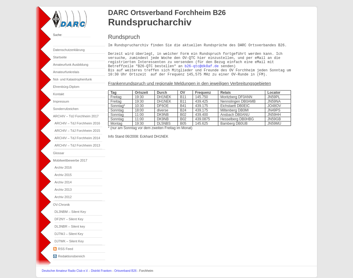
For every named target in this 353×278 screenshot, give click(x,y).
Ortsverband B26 (125, 270)
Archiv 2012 (63, 197)
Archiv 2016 (63, 167)
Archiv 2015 (63, 175)
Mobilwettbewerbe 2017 (70, 160)
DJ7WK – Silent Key (69, 241)
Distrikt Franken (101, 270)
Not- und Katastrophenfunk (72, 79)
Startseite (60, 57)
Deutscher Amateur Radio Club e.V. (65, 270)
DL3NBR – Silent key (70, 226)
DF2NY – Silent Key (69, 219)
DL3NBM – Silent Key (70, 211)
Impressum (61, 101)
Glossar (58, 153)
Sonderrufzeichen (66, 109)
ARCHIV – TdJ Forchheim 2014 (77, 138)
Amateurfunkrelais (66, 72)
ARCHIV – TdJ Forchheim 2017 (76, 116)
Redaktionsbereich (69, 255)
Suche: (58, 35)
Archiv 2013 (63, 189)
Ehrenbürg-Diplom (66, 86)
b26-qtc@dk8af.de (202, 66)
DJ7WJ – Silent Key (69, 234)
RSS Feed (63, 248)
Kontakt (58, 94)
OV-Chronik (61, 204)
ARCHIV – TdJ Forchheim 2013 (77, 145)
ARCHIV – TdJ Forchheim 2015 (77, 130)
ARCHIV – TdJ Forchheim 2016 (77, 123)
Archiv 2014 (63, 182)
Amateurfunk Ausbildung (70, 64)
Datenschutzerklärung (69, 50)
